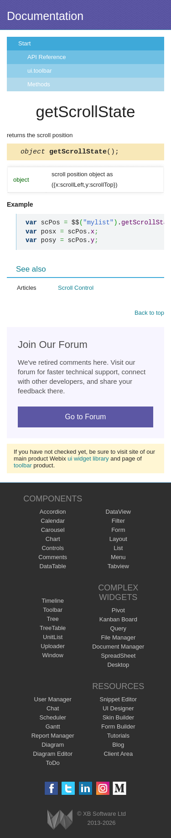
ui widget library (88, 459)
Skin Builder (118, 718)
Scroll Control (75, 289)
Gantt (53, 727)
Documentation (45, 16)
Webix (60, 821)
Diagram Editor (53, 755)
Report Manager (52, 737)
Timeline (52, 602)
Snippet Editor (118, 700)
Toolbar (52, 611)
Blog (118, 746)
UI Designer (118, 709)
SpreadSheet (118, 657)
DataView (118, 513)
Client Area (118, 755)
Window (52, 656)
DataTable (52, 567)
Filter (118, 522)
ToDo (53, 764)
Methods (38, 84)
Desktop (118, 666)
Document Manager (118, 648)
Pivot (118, 611)
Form (118, 531)
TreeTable (53, 629)
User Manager (53, 700)
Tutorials (118, 737)
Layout (118, 540)
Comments (52, 558)
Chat (53, 709)
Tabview (118, 567)
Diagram (52, 746)
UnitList (52, 638)
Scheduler (52, 718)
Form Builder (118, 727)
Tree (53, 620)
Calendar (53, 522)
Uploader (53, 647)
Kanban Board (118, 620)
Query (118, 629)
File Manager (118, 638)
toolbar (23, 466)
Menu (118, 558)
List (118, 549)
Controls (52, 549)
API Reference (46, 57)
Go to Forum (85, 418)
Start (24, 43)
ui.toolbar (39, 70)
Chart (53, 540)
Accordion (53, 513)
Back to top (149, 314)
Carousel (53, 531)
